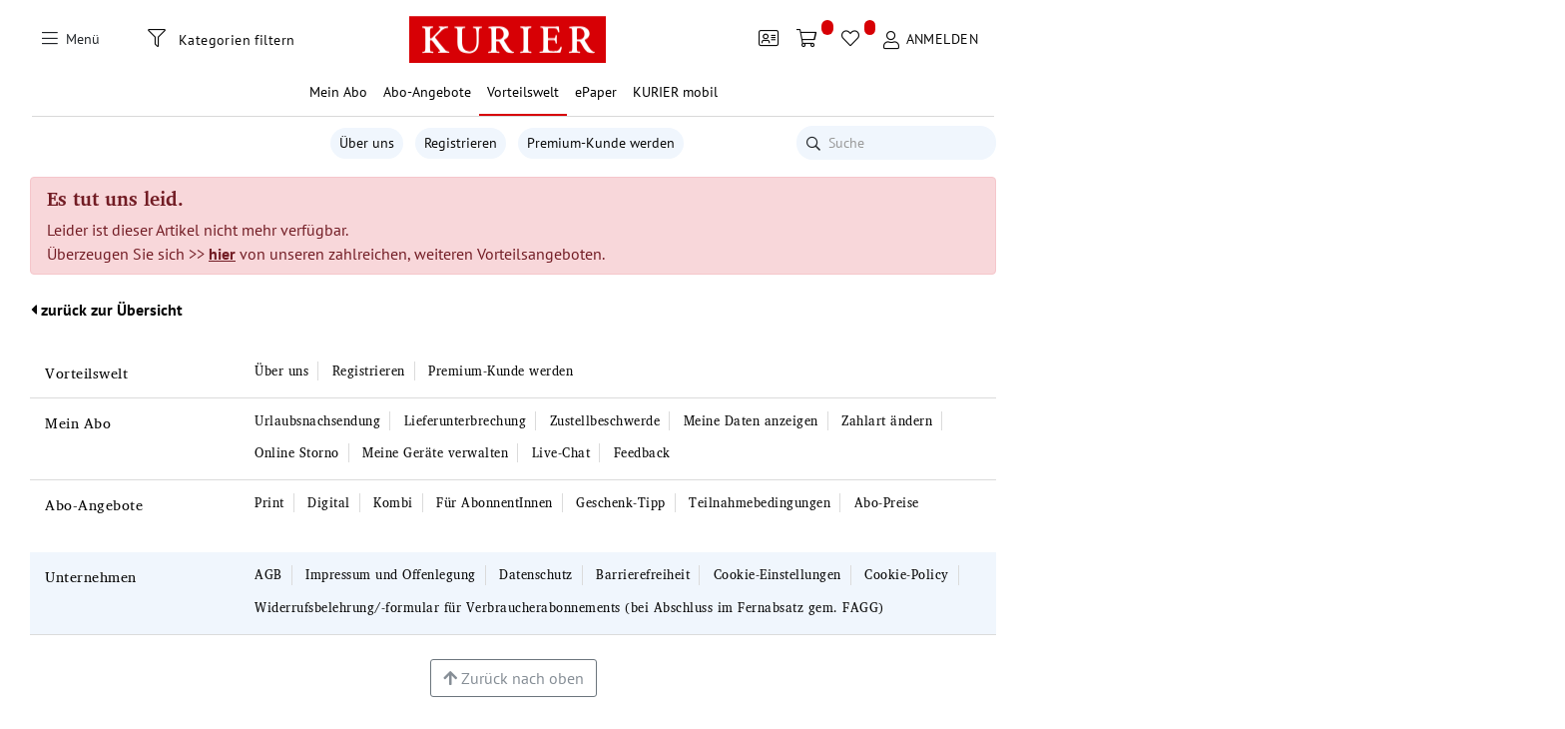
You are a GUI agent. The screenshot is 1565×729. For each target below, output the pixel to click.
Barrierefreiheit (643, 574)
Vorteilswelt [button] (523, 92)
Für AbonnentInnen (494, 502)
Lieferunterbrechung (465, 420)
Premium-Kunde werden (601, 143)
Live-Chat (561, 452)
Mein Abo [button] (338, 92)
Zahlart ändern (886, 420)
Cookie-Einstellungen (777, 574)
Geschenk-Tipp (621, 502)
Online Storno (297, 452)
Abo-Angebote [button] (427, 92)
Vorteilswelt (86, 373)
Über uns (366, 143)
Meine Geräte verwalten (435, 452)
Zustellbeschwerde (605, 420)
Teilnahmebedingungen (759, 502)
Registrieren (460, 143)
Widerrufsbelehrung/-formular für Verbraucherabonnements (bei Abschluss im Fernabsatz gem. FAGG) (569, 607)
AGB (268, 574)
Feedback (642, 452)
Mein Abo (78, 422)
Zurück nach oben (513, 678)
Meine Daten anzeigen (751, 420)
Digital (328, 502)
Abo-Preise (886, 502)
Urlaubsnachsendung (317, 420)
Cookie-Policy (906, 574)
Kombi (393, 502)
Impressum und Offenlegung (390, 574)
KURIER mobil (675, 92)
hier (222, 254)
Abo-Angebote (94, 504)
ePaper (596, 92)
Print (269, 502)
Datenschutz (536, 574)
